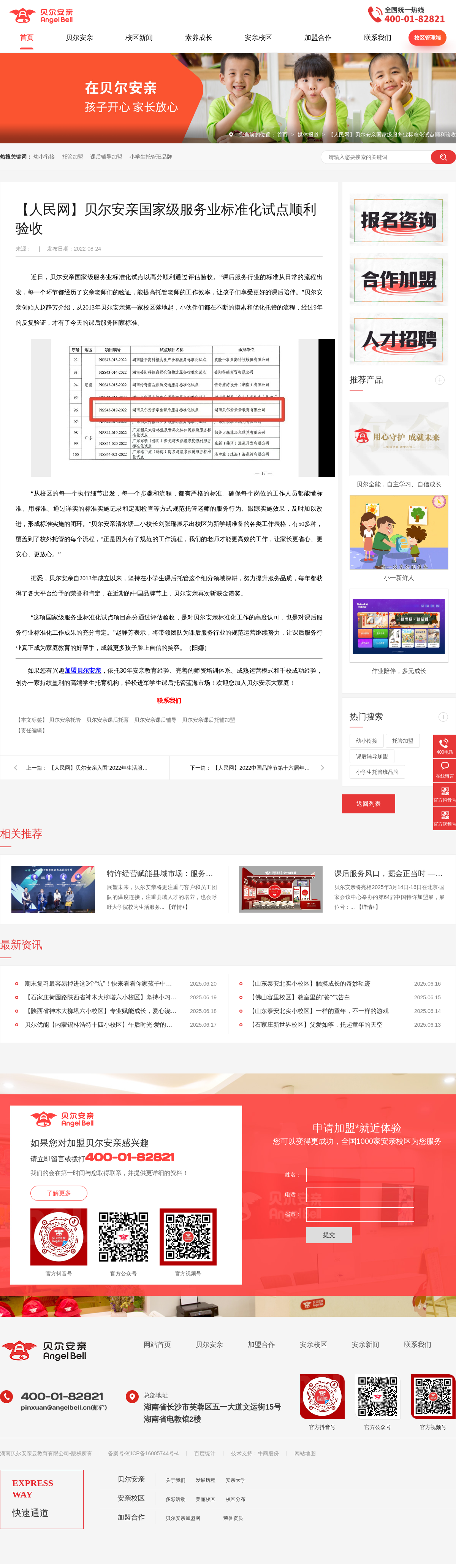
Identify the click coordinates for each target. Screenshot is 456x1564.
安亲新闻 (365, 1344)
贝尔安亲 (79, 37)
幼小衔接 (44, 157)
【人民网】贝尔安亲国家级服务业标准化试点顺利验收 (392, 135)
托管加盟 (72, 157)
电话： (293, 1194)
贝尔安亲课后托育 (108, 720)
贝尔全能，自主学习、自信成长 (399, 484)
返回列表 (368, 803)
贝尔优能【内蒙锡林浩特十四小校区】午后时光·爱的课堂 (101, 1024)
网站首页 (157, 1344)
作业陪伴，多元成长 (399, 671)
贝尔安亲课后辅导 (156, 720)
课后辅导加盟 (106, 157)
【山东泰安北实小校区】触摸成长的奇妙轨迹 (309, 983)
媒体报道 (309, 135)
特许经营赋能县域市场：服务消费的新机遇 (162, 873)
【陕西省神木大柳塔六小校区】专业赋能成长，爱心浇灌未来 (101, 1011)
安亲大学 (235, 1480)
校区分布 (235, 1499)
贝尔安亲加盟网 (183, 1518)
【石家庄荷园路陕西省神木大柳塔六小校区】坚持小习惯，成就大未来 (101, 997)
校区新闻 (139, 37)
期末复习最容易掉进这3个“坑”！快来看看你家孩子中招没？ (101, 983)
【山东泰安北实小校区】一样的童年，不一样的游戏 (319, 1011)
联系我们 (377, 37)
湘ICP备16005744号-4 (152, 1453)
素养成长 (198, 37)
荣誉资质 (233, 1518)
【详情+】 (178, 907)
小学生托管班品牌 (151, 157)
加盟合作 (318, 37)
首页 (26, 37)
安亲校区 (258, 37)
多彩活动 (175, 1499)
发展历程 (205, 1480)
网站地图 (305, 1453)
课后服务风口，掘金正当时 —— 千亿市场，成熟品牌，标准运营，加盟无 (389, 873)
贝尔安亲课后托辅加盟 (208, 720)
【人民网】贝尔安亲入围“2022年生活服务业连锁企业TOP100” (98, 768)
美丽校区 (205, 1499)
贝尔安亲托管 (65, 720)
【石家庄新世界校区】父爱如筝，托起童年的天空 (316, 1024)
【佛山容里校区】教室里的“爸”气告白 (299, 997)
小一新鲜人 (399, 578)
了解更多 (59, 1193)
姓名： (293, 1175)
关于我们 (175, 1480)
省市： (293, 1214)
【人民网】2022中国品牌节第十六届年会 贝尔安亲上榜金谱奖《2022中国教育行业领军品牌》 (262, 768)
